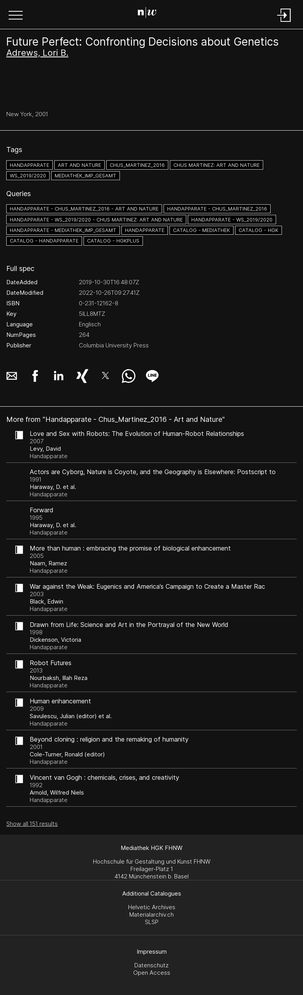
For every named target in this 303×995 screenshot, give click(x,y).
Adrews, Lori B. (37, 53)
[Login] (284, 22)
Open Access (151, 972)
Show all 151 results (32, 823)
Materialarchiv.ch (151, 914)
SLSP (152, 922)
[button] (15, 16)
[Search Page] (150, 13)
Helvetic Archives (151, 907)
